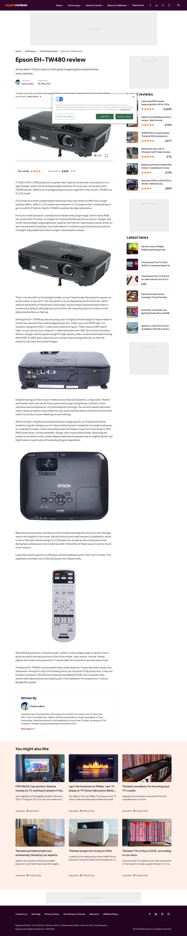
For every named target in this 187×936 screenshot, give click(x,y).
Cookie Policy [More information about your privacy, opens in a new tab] (125, 109)
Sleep (59, 5)
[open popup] (106, 155)
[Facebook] (150, 5)
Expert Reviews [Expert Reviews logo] (14, 5)
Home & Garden (94, 5)
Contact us (21, 914)
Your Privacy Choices (74, 914)
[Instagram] (169, 5)
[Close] (133, 97)
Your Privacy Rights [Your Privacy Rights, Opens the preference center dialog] (65, 116)
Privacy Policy (52, 914)
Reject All (105, 116)
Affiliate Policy (110, 914)
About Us (94, 914)
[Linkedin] (156, 5)
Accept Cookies (124, 116)
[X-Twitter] (163, 5)
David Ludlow (28, 84)
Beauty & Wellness (117, 5)
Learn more (32, 96)
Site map (35, 914)
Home (18, 51)
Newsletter (138, 5)
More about (27, 728)
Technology (73, 5)
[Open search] (178, 5)
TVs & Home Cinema (48, 51)
